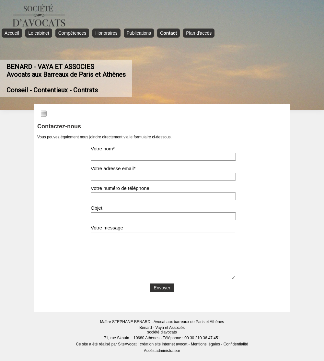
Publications (139, 33)
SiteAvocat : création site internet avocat (152, 344)
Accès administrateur (162, 350)
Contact (168, 33)
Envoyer (162, 287)
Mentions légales (205, 344)
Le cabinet (38, 33)
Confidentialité (236, 344)
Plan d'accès (199, 33)
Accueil (12, 33)
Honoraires (106, 33)
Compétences (72, 33)
